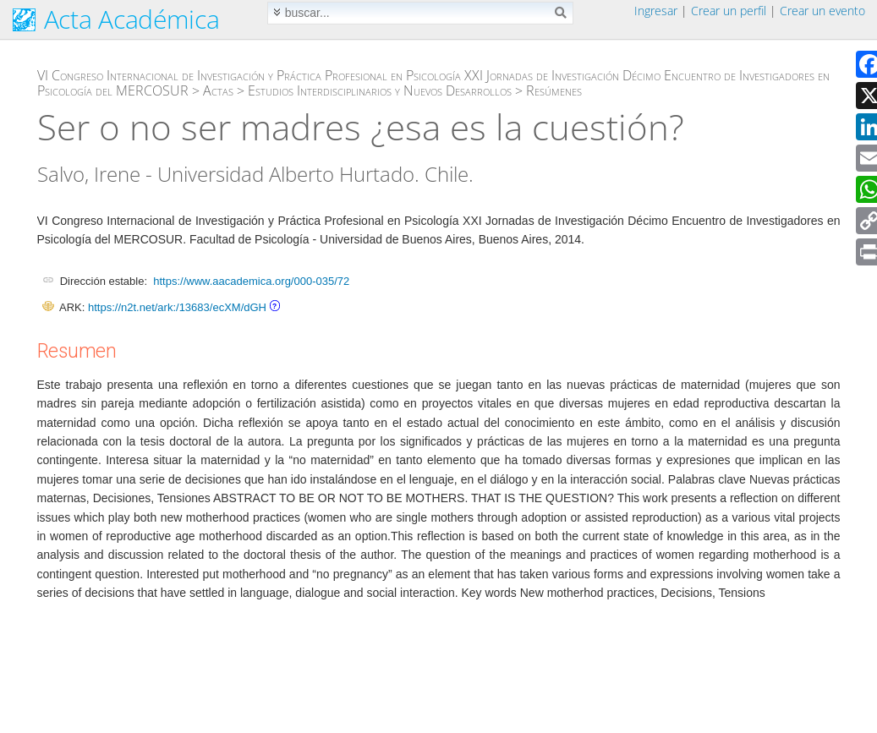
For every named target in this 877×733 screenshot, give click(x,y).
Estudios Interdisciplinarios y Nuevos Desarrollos (380, 90)
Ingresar (655, 11)
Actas (218, 90)
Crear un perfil (728, 11)
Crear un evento (822, 11)
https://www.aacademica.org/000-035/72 (251, 281)
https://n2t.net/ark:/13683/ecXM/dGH (177, 307)
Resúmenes (554, 90)
